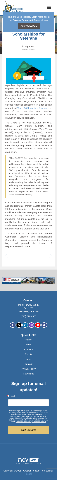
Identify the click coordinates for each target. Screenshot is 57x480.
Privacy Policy (28, 368)
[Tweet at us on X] (19, 325)
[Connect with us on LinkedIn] (25, 325)
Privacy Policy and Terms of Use (30, 20)
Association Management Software (28, 461)
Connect (28, 349)
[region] (50, 256)
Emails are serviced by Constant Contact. (31, 422)
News (28, 359)
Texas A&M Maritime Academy (32, 108)
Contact (29, 364)
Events (28, 354)
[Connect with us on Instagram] (31, 325)
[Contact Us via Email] (44, 325)
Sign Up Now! (28, 430)
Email (11, 396)
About (28, 344)
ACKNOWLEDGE (29, 26)
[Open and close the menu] (38, 8)
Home (28, 339)
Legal (29, 474)
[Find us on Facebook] (13, 325)
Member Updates (28, 49)
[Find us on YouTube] (38, 325)
